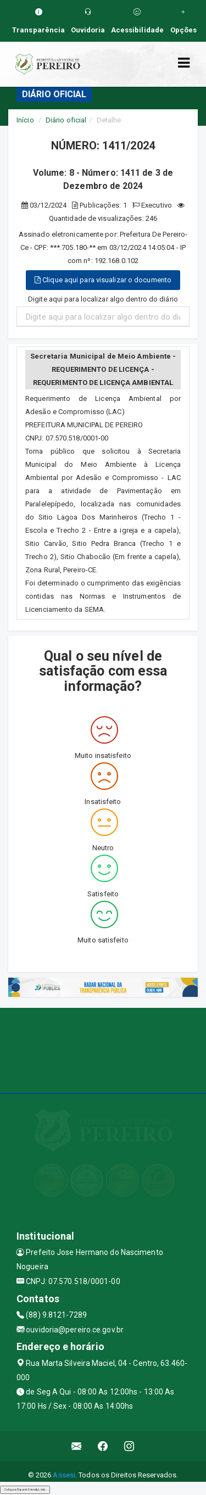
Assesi (64, 1475)
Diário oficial (66, 120)
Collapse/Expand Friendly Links (25, 1489)
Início (25, 120)
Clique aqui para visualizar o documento (103, 280)
